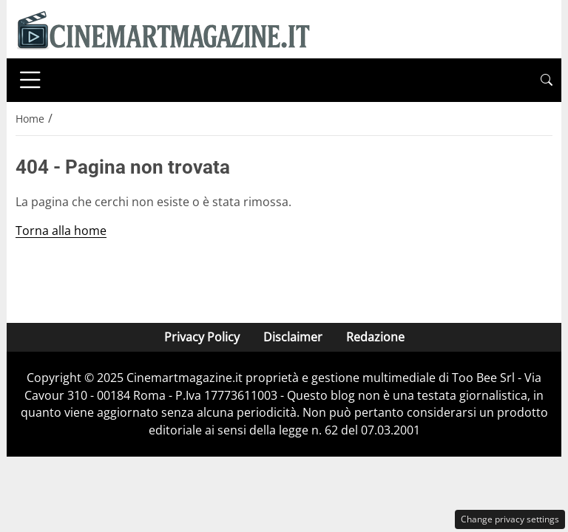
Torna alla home (61, 230)
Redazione (375, 337)
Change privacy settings (510, 519)
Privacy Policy (202, 337)
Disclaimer (292, 337)
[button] (546, 80)
